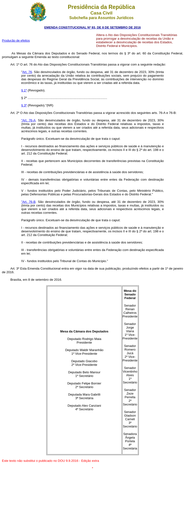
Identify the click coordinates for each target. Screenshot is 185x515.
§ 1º (24, 90)
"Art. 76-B (28, 202)
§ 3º (24, 105)
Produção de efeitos (16, 40)
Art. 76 (27, 72)
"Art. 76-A (28, 120)
